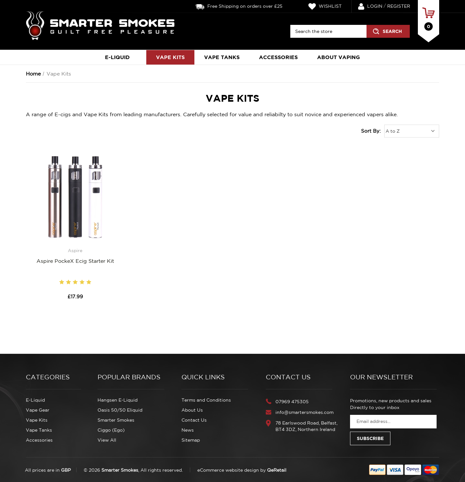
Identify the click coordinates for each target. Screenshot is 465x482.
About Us (192, 410)
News (187, 430)
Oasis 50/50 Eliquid (120, 410)
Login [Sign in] (370, 6)
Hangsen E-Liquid (118, 400)
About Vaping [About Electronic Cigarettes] (338, 57)
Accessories (278, 57)
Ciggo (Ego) (111, 430)
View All (107, 440)
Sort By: (371, 131)
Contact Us (194, 420)
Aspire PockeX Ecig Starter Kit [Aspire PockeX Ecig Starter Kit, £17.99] (75, 261)
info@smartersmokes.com (304, 412)
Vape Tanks (222, 57)
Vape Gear (37, 410)
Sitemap (190, 440)
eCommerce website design (228, 470)
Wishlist (325, 6)
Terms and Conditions (206, 400)
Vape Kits (170, 57)
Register (398, 6)
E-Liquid (121, 57)
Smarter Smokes (116, 420)
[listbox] (411, 131)
